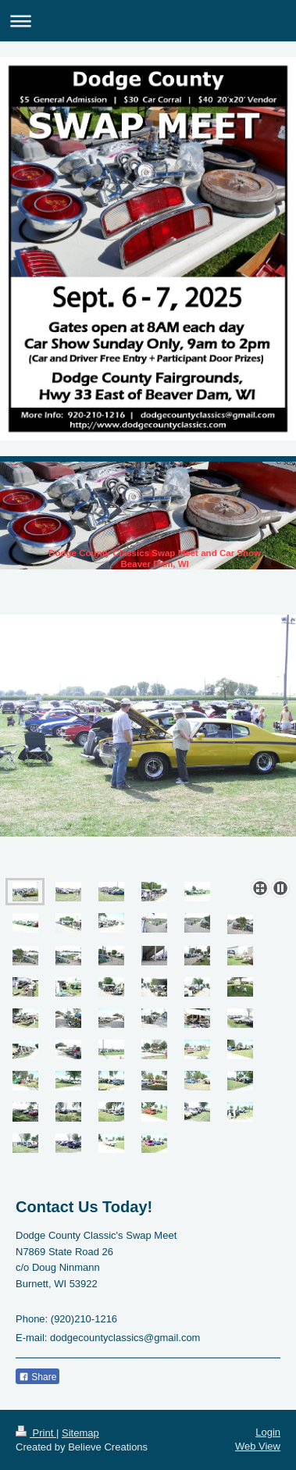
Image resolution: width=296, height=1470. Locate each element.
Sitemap (80, 1433)
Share (37, 1377)
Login (267, 1432)
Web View (257, 1446)
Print (36, 1433)
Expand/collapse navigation (148, 20)
